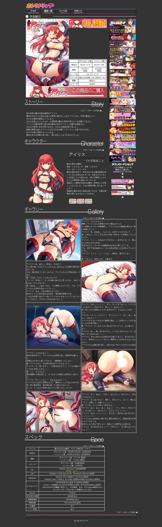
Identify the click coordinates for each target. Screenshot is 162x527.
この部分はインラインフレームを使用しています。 (81, 7)
